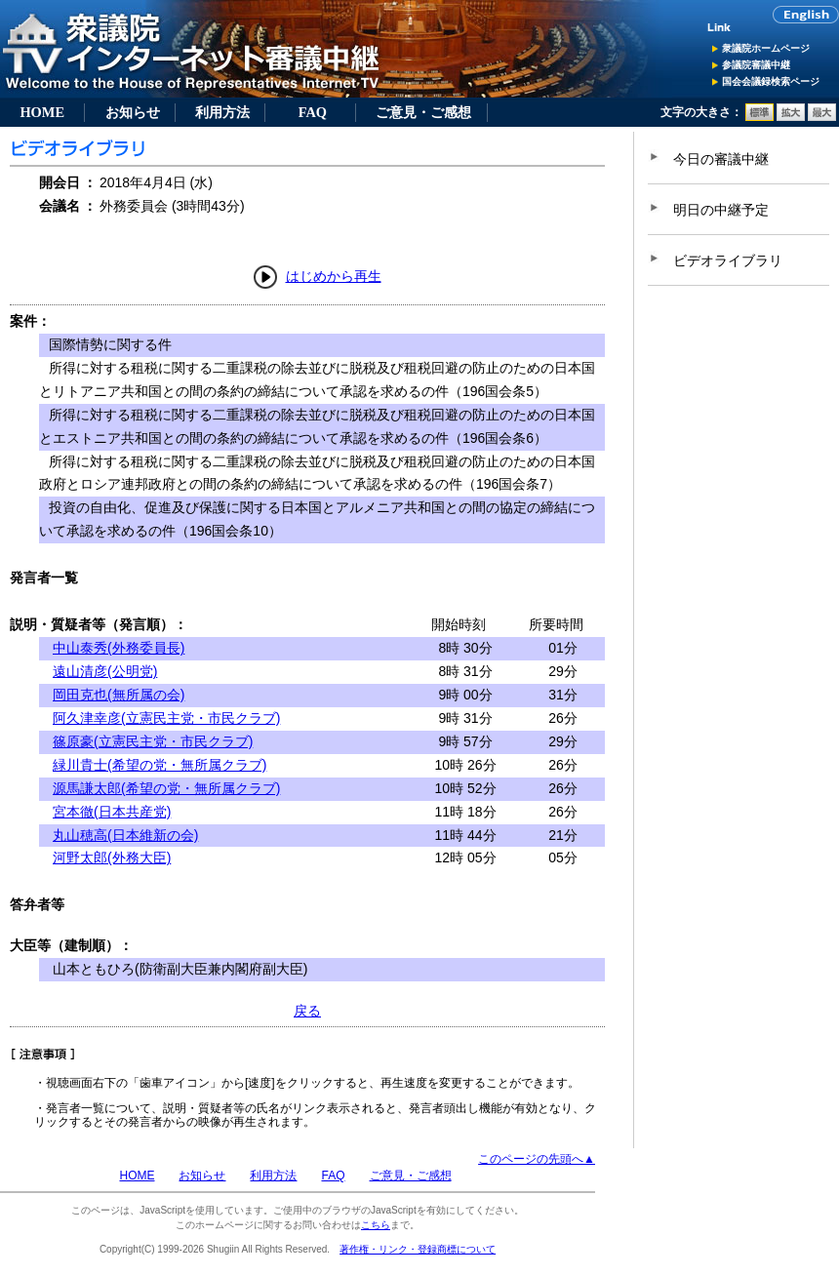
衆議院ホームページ (766, 48)
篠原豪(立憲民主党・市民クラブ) (153, 741)
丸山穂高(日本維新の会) (125, 835)
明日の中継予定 (721, 210)
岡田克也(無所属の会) (118, 694)
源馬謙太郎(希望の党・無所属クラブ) (166, 788)
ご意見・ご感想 (423, 112)
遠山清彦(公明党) (105, 671)
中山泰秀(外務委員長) (118, 648)
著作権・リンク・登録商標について (418, 1249)
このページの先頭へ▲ (536, 1159)
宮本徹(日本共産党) (112, 811)
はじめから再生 (333, 276)
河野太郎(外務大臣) (112, 857)
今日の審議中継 (721, 159)
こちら (375, 1224)
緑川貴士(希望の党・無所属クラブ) (159, 765)
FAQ (313, 112)
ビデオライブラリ (727, 260)
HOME (42, 112)
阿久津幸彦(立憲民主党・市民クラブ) (166, 718)
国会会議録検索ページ (770, 81)
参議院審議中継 (756, 65)
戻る (307, 1010)
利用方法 (222, 112)
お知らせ (132, 112)
